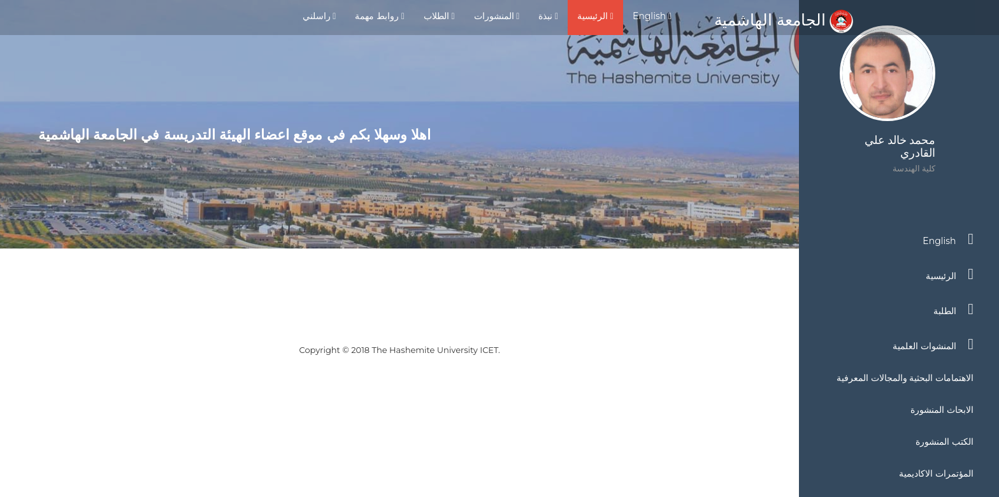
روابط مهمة (379, 16)
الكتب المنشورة (945, 441)
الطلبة (953, 309)
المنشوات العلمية (933, 344)
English (652, 16)
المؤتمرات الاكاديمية (936, 473)
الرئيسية (595, 16)
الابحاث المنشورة (942, 409)
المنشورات (497, 16)
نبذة (548, 16)
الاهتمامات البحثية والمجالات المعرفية (905, 378)
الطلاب (439, 16)
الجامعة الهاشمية (783, 19)
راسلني (319, 16)
